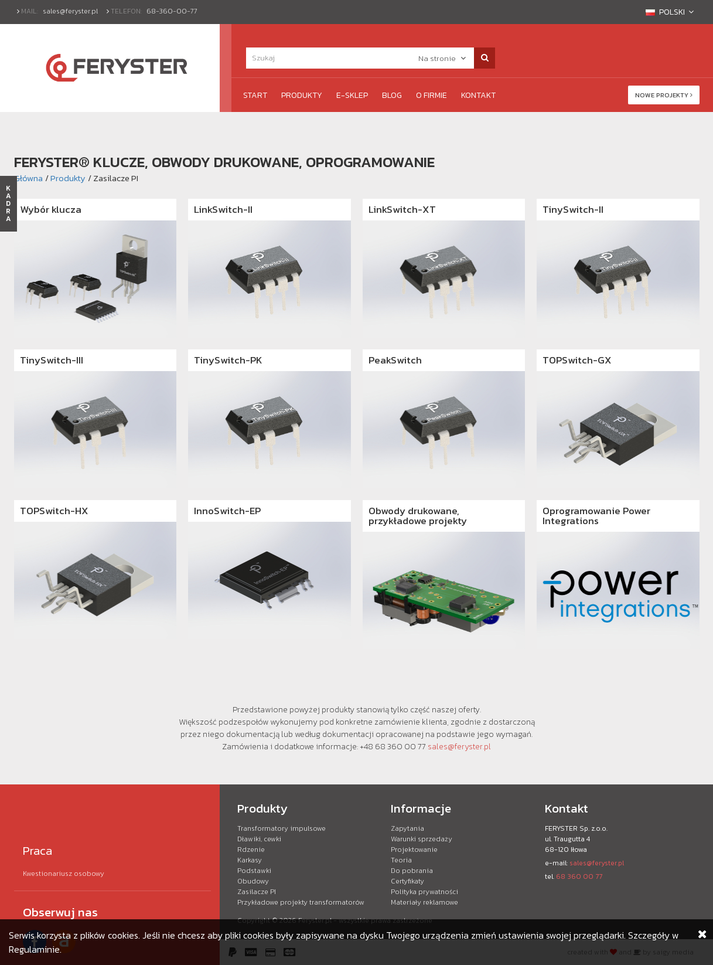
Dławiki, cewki (259, 839)
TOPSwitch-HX (54, 510)
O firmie (431, 95)
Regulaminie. (35, 949)
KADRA (8, 203)
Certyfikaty (407, 881)
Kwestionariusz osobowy (63, 873)
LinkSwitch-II (223, 209)
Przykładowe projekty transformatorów (300, 902)
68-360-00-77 (171, 11)
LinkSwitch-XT (402, 209)
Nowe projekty (663, 95)
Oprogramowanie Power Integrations (596, 515)
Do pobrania (412, 870)
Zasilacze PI (256, 891)
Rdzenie (251, 849)
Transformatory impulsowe (281, 828)
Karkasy (249, 860)
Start (255, 95)
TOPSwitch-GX (577, 360)
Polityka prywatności (424, 891)
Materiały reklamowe (424, 902)
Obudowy (253, 881)
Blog (392, 95)
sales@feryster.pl (70, 11)
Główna (28, 178)
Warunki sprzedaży (421, 839)
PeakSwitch (395, 360)
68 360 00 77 (579, 876)
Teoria (401, 860)
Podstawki (254, 870)
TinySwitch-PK (228, 360)
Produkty (301, 95)
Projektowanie (414, 849)
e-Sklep (352, 95)
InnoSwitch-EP (227, 510)
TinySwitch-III (51, 360)
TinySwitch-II (573, 209)
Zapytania (407, 828)
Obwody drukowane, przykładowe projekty (418, 515)
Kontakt (478, 95)
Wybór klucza (50, 209)
